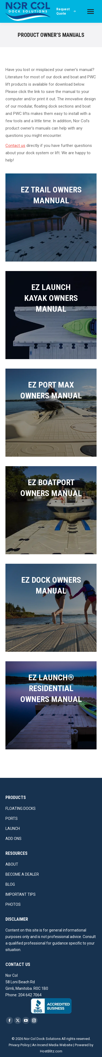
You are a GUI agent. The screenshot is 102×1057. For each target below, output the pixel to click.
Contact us (15, 145)
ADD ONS (13, 838)
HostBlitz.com (51, 1051)
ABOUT (11, 864)
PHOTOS (13, 904)
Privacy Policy (19, 1045)
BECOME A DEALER (22, 874)
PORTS (11, 818)
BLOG (10, 884)
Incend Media (47, 1045)
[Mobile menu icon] (91, 11)
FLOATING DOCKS (20, 808)
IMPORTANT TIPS (20, 894)
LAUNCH (12, 828)
